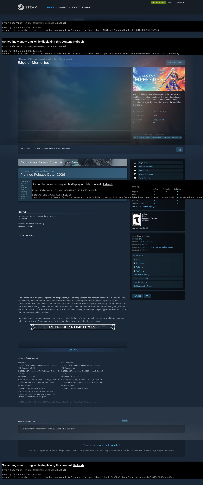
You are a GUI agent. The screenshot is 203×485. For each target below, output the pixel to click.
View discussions (140, 286)
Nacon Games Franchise (48, 62)
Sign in (22, 152)
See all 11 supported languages (144, 210)
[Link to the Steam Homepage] (30, 9)
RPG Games (32, 62)
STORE (50, 7)
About (76, 7)
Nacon (155, 126)
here (62, 433)
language (179, 2)
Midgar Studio (158, 123)
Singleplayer (156, 141)
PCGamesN (22, 223)
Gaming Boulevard (25, 231)
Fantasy (175, 141)
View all (125, 425)
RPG (135, 141)
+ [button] (180, 141)
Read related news (140, 282)
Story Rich (166, 141)
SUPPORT (87, 7)
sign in (170, 2)
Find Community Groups (142, 289)
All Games (22, 62)
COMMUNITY (63, 7)
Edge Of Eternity (154, 251)
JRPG (148, 141)
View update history (141, 278)
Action (141, 141)
